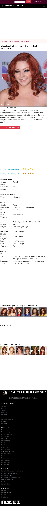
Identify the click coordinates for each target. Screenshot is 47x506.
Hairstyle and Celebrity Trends (9, 472)
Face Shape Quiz (6, 492)
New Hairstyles (5, 429)
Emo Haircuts (5, 457)
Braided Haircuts (6, 453)
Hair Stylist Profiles (6, 481)
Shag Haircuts (5, 455)
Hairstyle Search (5, 461)
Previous (2, 78)
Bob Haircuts (4, 442)
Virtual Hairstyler (6, 490)
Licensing (4, 414)
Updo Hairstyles (5, 446)
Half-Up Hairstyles (6, 448)
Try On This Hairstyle (10, 127)
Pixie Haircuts (5, 444)
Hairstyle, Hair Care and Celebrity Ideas (12, 470)
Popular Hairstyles (6, 431)
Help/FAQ (4, 422)
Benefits (3, 407)
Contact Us (4, 420)
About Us (3, 405)
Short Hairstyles (5, 436)
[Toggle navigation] (43, 6)
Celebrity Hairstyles (6, 433)
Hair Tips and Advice (7, 479)
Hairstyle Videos (5, 483)
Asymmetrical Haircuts (7, 451)
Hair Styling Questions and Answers (11, 477)
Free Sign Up (35, 1)
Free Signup (4, 496)
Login (39, 1)
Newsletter (4, 412)
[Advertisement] (24, 24)
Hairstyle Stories (5, 464)
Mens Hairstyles (5, 459)
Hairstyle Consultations (7, 494)
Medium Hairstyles (6, 438)
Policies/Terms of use (7, 418)
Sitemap (3, 409)
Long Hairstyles (5, 440)
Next (44, 78)
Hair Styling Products (7, 474)
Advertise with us (6, 416)
